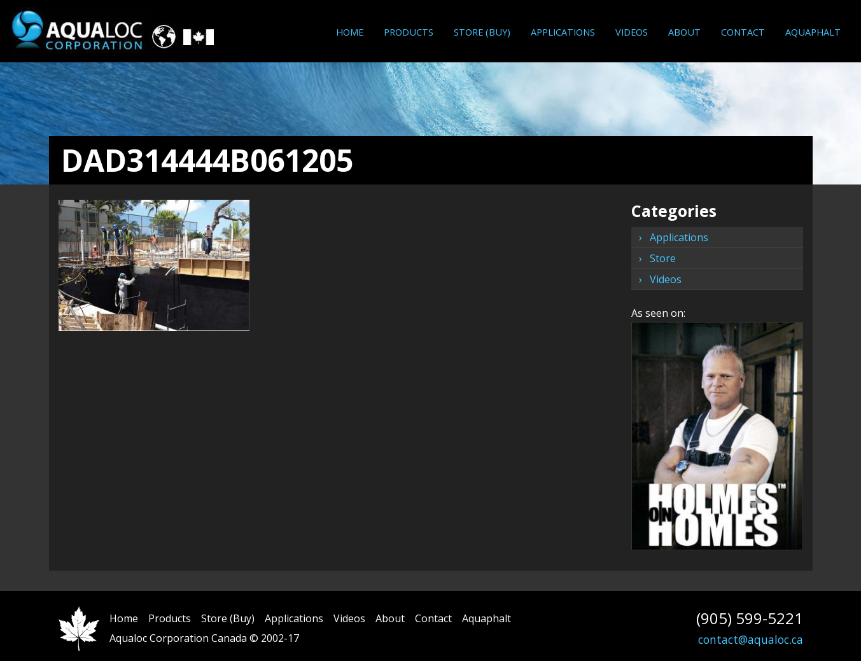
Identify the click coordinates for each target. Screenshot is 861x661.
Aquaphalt (813, 31)
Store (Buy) (482, 31)
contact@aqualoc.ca (750, 639)
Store (663, 258)
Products (408, 31)
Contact (743, 31)
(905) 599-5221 (749, 618)
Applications (563, 31)
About (684, 31)
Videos (631, 31)
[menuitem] (350, 32)
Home (349, 31)
